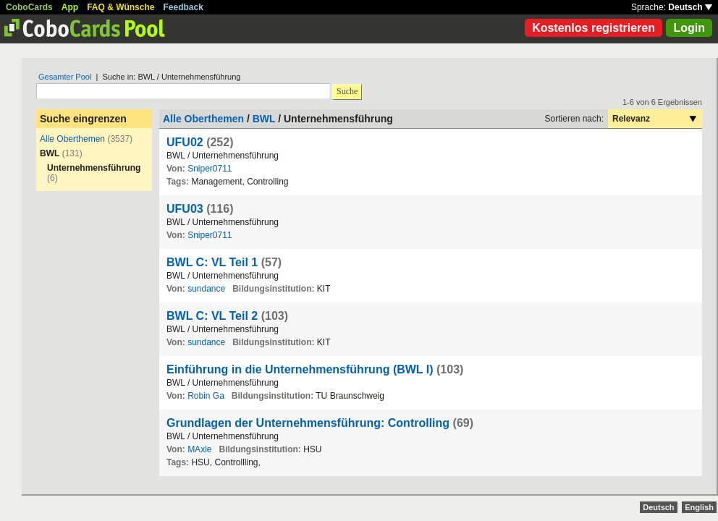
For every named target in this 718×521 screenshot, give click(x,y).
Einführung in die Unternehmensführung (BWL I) (300, 369)
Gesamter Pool (64, 76)
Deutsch (690, 7)
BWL (264, 118)
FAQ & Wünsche (120, 7)
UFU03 (184, 209)
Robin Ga (205, 396)
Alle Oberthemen (72, 139)
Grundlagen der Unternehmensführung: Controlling (307, 423)
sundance (206, 289)
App (70, 7)
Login (689, 28)
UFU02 (184, 142)
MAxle (199, 449)
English (699, 507)
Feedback (183, 7)
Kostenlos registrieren (593, 28)
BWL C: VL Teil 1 (212, 262)
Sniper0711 (209, 169)
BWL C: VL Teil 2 (212, 316)
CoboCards (29, 7)
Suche (347, 91)
